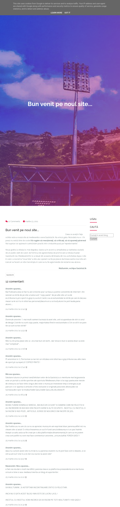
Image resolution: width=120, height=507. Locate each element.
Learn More (56, 13)
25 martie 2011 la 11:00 (15, 416)
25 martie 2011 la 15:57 (15, 459)
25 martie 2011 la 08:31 (15, 395)
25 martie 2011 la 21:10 (15, 477)
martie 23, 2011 (31, 221)
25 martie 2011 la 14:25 (15, 440)
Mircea (9, 374)
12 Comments (14, 221)
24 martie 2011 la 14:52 (15, 330)
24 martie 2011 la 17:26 (15, 349)
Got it (67, 13)
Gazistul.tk (10, 275)
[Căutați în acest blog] (102, 235)
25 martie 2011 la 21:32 (15, 505)
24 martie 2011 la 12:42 (15, 309)
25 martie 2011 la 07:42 (16, 367)
